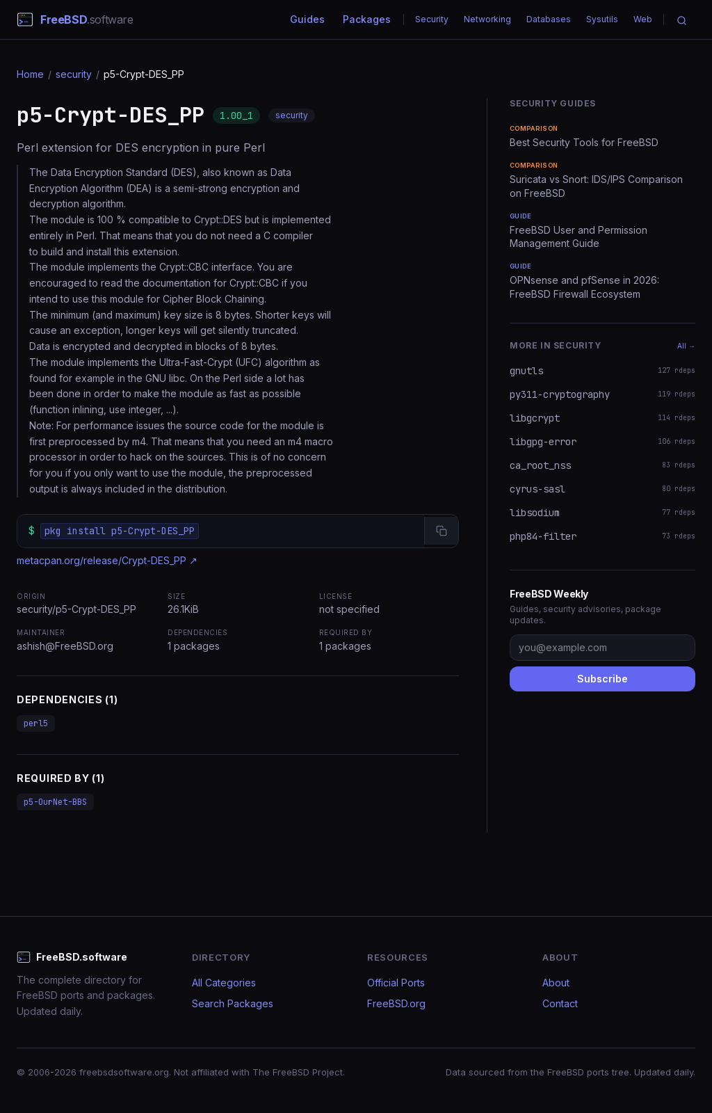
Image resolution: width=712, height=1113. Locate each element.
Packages (367, 19)
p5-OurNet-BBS (55, 802)
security (74, 74)
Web (642, 19)
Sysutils (602, 19)
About (555, 982)
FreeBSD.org (396, 1003)
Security (431, 19)
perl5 (36, 723)
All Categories (224, 982)
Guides (307, 19)
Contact (560, 1003)
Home (30, 74)
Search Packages (232, 1003)
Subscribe (602, 678)
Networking (487, 19)
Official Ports (396, 982)
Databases (548, 19)
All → (686, 346)
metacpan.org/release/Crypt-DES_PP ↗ (107, 560)
